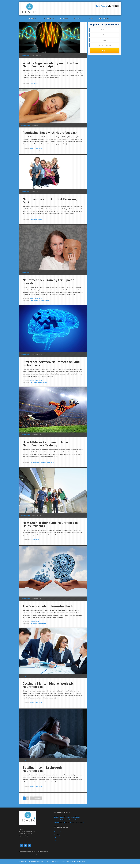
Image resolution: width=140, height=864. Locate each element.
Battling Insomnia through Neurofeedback (42, 769)
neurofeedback (37, 82)
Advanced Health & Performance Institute (74, 861)
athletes (33, 462)
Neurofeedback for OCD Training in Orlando (67, 820)
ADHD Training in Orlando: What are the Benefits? (69, 823)
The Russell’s (58, 832)
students (51, 541)
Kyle (55, 840)
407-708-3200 (107, 6)
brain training (40, 462)
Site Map (60, 861)
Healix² (35, 8)
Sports (41, 461)
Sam (55, 837)
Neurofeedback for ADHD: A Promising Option (50, 200)
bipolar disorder (36, 300)
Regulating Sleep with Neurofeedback (50, 133)
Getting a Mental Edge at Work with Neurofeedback (49, 685)
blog (31, 82)
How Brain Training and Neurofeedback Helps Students (51, 524)
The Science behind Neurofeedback (48, 606)
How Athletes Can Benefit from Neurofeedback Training (45, 443)
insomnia (33, 788)
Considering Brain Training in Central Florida (67, 817)
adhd (32, 219)
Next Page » (37, 798)
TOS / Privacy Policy (52, 861)
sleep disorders (44, 150)
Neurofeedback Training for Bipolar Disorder (48, 281)
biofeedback (34, 382)
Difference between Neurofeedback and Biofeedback (51, 363)
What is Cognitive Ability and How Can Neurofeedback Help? (50, 64)
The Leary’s (57, 835)
